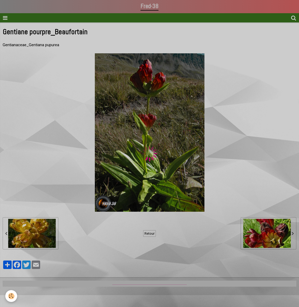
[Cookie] (11, 296)
